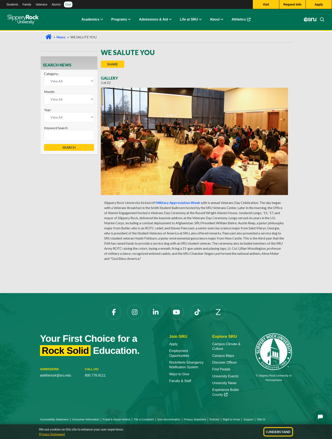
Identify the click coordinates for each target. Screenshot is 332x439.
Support (248, 419)
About (215, 20)
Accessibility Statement (54, 419)
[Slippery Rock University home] (273, 351)
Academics (91, 20)
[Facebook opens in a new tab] (114, 312)
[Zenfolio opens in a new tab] (218, 312)
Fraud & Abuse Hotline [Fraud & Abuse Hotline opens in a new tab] (116, 419)
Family (26, 4)
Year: (47, 110)
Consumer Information (85, 419)
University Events (225, 376)
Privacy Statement (52, 434)
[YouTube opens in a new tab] (176, 312)
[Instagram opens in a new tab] (134, 312)
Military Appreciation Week (178, 203)
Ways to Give (179, 374)
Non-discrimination (168, 419)
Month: (49, 92)
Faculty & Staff (180, 381)
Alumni (56, 4)
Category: (51, 74)
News (61, 37)
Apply (173, 344)
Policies (214, 419)
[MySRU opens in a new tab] (310, 20)
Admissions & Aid (153, 20)
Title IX (261, 419)
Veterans (41, 4)
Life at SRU (189, 20)
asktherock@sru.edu (55, 375)
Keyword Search (56, 128)
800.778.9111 (95, 375)
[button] (101, 20)
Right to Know (231, 419)
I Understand (278, 432)
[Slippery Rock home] (23, 20)
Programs (119, 20)
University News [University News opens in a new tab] (224, 383)
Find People (221, 369)
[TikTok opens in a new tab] (197, 312)
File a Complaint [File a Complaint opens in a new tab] (144, 419)
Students (12, 4)
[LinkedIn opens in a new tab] (155, 312)
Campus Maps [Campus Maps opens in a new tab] (223, 355)
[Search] (320, 20)
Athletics (243, 21)
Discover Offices (224, 362)
